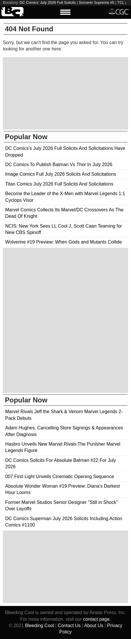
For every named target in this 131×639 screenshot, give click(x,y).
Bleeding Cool (39, 625)
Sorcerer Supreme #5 (96, 2)
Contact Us (69, 625)
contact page (96, 619)
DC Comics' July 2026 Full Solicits (48, 2)
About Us (93, 625)
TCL (120, 2)
